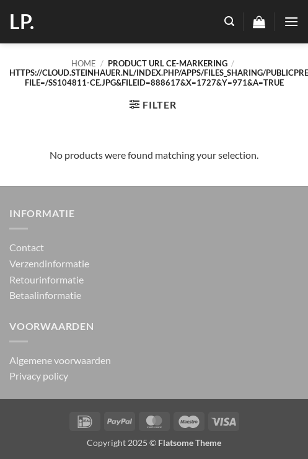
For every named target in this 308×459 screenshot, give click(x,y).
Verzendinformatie (49, 263)
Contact (26, 247)
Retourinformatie (46, 279)
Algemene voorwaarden (60, 360)
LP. (21, 22)
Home (83, 63)
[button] (229, 21)
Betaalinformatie (45, 295)
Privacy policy (38, 375)
